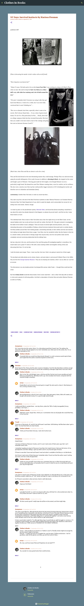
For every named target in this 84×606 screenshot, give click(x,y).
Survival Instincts (55, 332)
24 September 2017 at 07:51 (29, 438)
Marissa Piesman (38, 332)
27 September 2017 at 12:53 (36, 528)
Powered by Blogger (42, 604)
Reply (17, 362)
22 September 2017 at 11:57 (36, 410)
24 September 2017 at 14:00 (36, 459)
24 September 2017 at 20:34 (29, 472)
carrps (22, 382)
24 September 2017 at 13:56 (36, 428)
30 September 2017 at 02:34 (30, 540)
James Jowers (14, 332)
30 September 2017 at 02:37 (30, 489)
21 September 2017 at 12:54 (29, 346)
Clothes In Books (14, 2)
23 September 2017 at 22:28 (26, 422)
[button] (11, 23)
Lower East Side (28, 332)
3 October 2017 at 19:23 (35, 392)
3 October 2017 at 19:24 (35, 499)
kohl (21, 332)
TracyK (17, 422)
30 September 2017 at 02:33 (30, 382)
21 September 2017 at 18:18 (27, 365)
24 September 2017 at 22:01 (36, 481)
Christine (18, 365)
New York (46, 332)
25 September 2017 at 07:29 (29, 509)
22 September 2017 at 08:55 (29, 404)
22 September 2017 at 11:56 (36, 372)
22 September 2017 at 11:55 (36, 353)
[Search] (82, 3)
